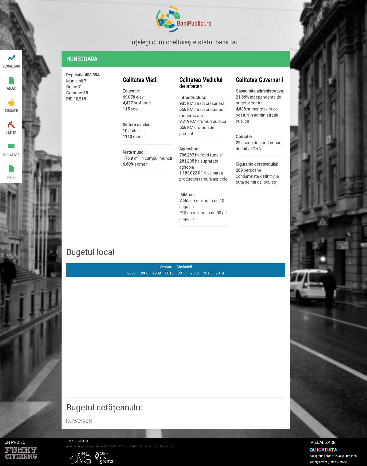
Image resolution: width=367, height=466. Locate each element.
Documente (11, 155)
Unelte (11, 133)
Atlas (11, 88)
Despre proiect (77, 441)
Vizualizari (11, 66)
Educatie (11, 111)
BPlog (11, 177)
